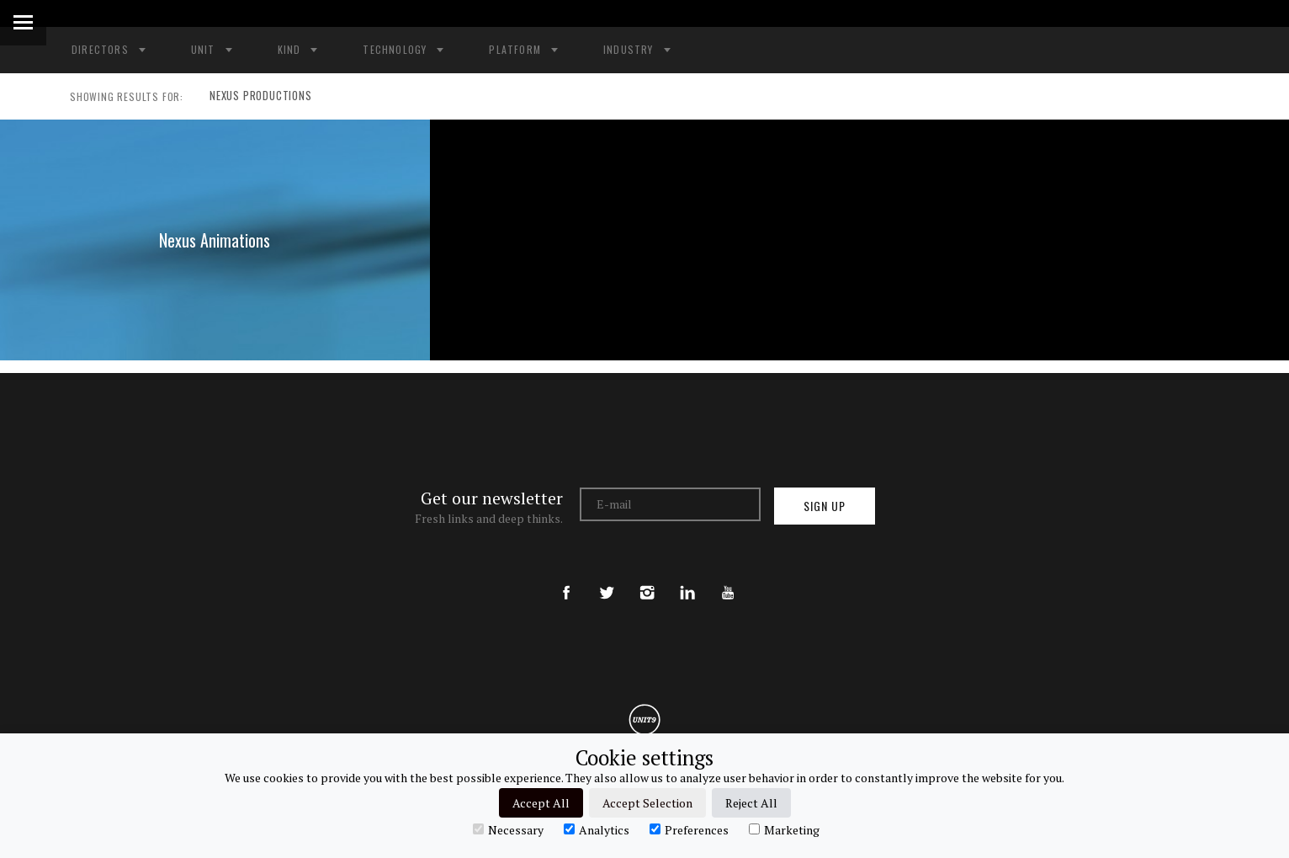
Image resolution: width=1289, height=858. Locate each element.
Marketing (784, 829)
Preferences (689, 829)
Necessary (508, 829)
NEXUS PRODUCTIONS (256, 97)
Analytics (596, 829)
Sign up (825, 505)
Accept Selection (647, 803)
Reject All (751, 803)
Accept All (541, 803)
